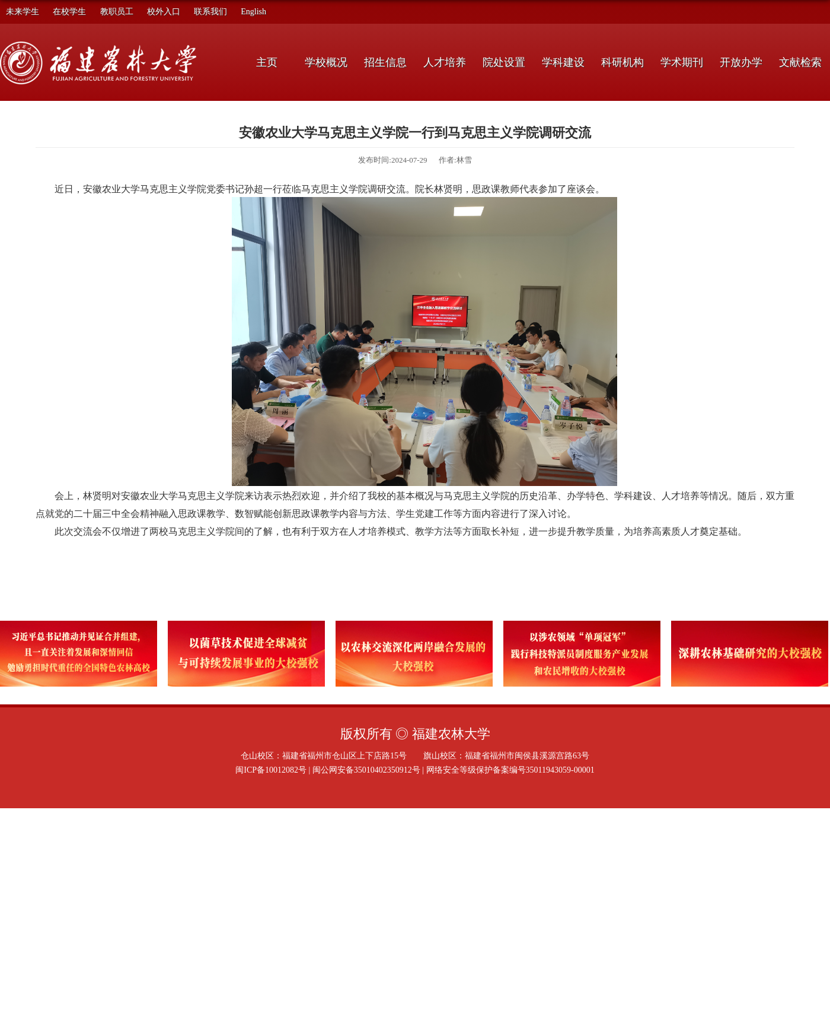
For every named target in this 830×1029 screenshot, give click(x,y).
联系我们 (210, 11)
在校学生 (69, 11)
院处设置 (504, 62)
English (253, 11)
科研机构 (622, 62)
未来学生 (22, 11)
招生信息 (385, 62)
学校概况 (326, 62)
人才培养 (444, 62)
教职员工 (116, 11)
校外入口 (163, 11)
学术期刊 (681, 62)
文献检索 (800, 62)
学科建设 (563, 62)
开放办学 (741, 62)
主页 (266, 62)
